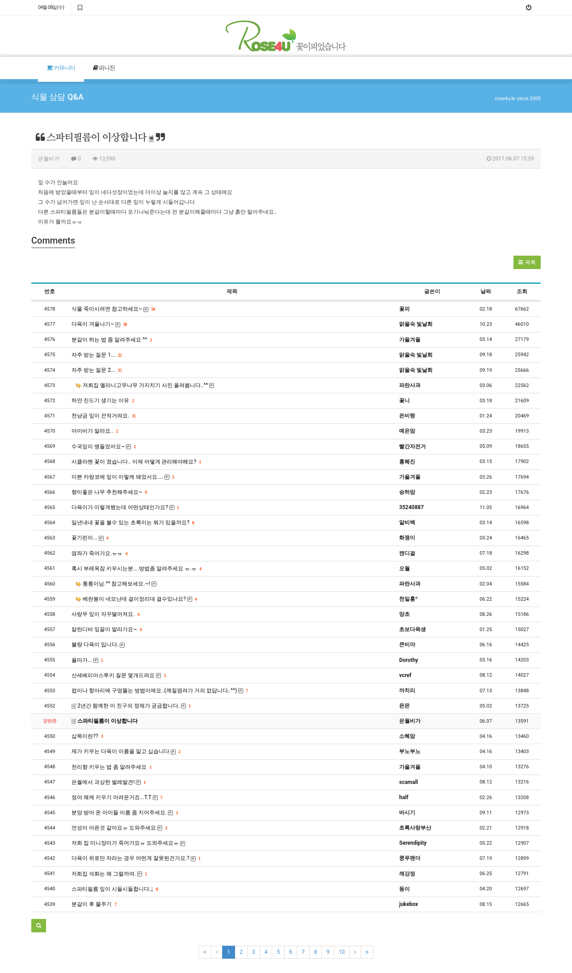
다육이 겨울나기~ (99, 324)
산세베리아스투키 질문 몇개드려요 (118, 675)
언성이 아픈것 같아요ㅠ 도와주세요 (119, 828)
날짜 (485, 291)
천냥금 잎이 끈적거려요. (103, 416)
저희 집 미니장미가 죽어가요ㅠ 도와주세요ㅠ (128, 843)
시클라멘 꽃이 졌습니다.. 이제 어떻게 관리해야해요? (136, 462)
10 (342, 952)
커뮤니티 (61, 67)
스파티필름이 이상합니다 (105, 721)
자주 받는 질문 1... (96, 355)
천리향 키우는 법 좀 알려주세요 (111, 767)
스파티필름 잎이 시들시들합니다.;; (114, 889)
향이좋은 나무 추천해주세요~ (109, 492)
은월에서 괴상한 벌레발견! (108, 782)
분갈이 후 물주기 (94, 904)
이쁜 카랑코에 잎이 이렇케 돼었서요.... (123, 477)
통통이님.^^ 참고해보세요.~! (116, 584)
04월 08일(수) (51, 7)
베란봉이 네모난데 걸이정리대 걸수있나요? (136, 599)
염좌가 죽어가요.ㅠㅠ (99, 553)
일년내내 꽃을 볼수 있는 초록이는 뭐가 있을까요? (133, 522)
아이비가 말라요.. (95, 431)
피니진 (104, 67)
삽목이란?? (87, 736)
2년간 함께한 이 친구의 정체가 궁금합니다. (131, 706)
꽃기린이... (90, 538)
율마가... (87, 660)
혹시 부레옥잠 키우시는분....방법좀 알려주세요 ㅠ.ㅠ (136, 568)
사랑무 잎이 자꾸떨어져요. (105, 614)
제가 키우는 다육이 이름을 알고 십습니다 (126, 751)
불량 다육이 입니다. (98, 644)
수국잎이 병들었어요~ (103, 446)
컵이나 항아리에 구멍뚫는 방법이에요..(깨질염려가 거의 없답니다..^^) (160, 690)
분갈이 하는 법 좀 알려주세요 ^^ (111, 340)
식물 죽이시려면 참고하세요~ (113, 309)
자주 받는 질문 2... (96, 370)
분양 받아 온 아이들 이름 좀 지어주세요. (124, 812)
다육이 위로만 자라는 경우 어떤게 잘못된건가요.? (136, 858)
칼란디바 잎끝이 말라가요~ (106, 629)
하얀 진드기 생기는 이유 (103, 400)
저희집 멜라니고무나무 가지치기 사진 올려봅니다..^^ (145, 385)
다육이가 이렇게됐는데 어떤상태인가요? (125, 507)
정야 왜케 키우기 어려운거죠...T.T (117, 797)
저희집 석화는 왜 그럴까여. (109, 874)
